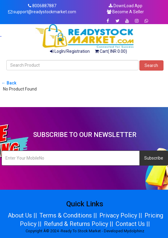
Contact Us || (133, 223)
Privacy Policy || (120, 215)
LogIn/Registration (70, 51)
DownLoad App (125, 5)
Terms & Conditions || (68, 215)
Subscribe (153, 158)
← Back (9, 83)
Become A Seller (125, 11)
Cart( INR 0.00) (111, 51)
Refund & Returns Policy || (78, 223)
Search (151, 65)
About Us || (22, 215)
